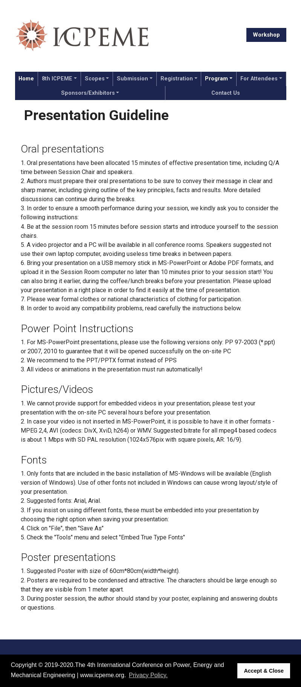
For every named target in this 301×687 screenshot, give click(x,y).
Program (216, 78)
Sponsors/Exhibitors (88, 93)
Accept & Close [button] (264, 671)
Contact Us (225, 93)
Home (26, 78)
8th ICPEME (57, 78)
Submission (132, 78)
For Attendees (259, 78)
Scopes (95, 78)
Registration (176, 78)
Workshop (266, 34)
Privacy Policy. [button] (148, 675)
